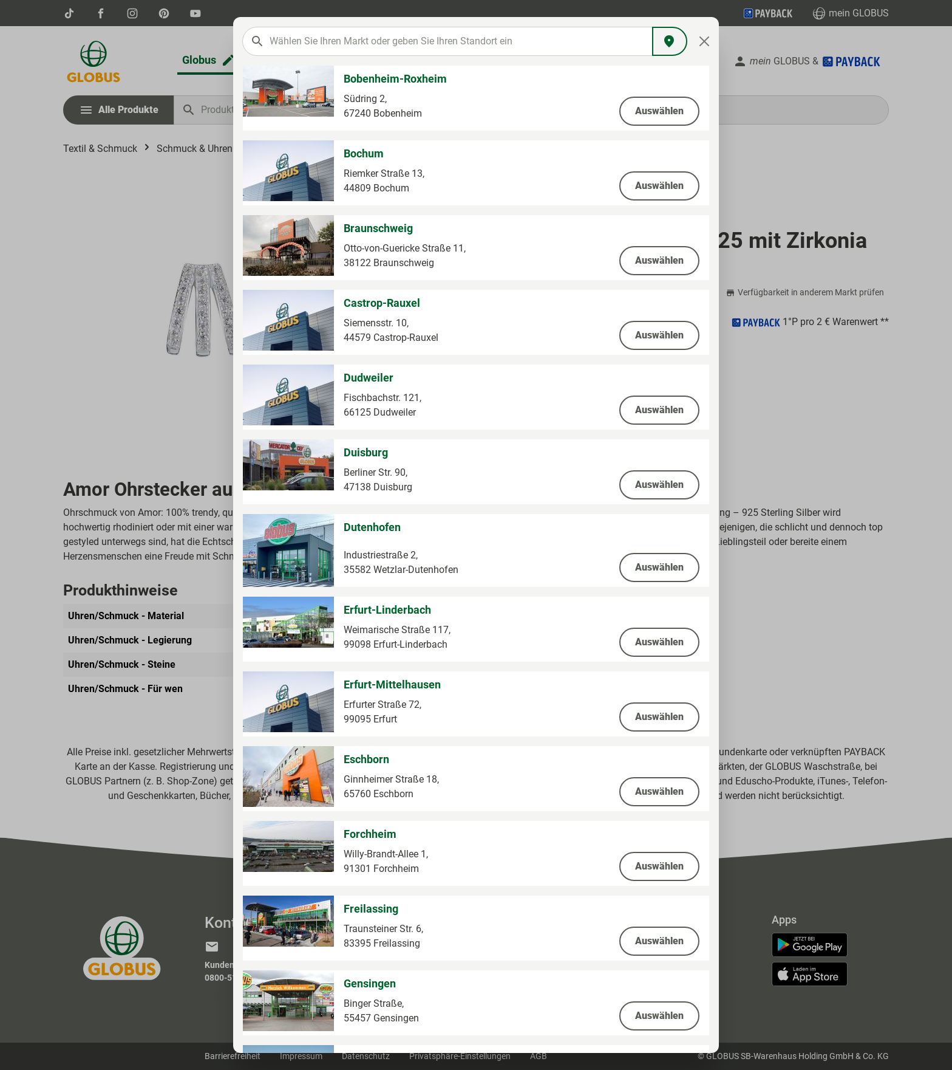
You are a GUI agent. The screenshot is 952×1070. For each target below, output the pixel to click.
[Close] (704, 41)
